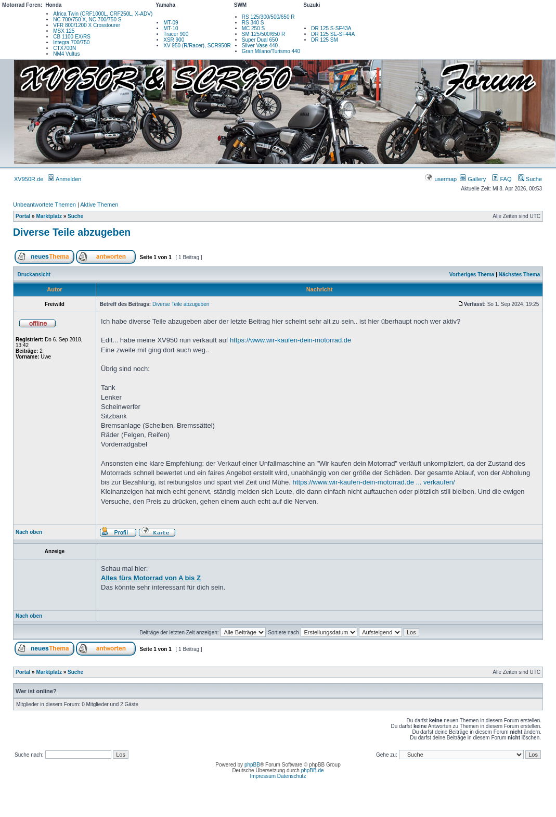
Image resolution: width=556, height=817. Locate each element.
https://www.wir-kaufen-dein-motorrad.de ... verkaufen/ (374, 482)
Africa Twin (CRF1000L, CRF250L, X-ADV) (102, 14)
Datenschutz (291, 776)
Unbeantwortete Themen (44, 204)
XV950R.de (28, 179)
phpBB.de (312, 770)
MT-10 (170, 28)
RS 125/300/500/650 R (268, 17)
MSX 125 (63, 31)
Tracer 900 (175, 34)
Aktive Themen (99, 204)
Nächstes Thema (519, 274)
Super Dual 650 (260, 40)
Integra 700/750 (71, 42)
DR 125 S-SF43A (331, 28)
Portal (23, 216)
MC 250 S (253, 28)
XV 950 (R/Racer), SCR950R (197, 45)
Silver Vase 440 (260, 45)
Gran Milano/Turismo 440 (271, 51)
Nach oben (29, 532)
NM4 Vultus (66, 54)
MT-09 (170, 22)
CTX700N (64, 48)
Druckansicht (34, 274)
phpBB (252, 765)
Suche (530, 179)
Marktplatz (48, 216)
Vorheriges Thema (472, 274)
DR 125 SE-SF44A (333, 34)
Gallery (473, 179)
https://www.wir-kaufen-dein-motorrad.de (290, 340)
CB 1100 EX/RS (71, 37)
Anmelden (64, 179)
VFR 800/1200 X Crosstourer (86, 25)
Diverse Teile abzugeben (72, 232)
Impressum (263, 776)
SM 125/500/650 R (263, 34)
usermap (441, 179)
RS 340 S (253, 22)
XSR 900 (173, 40)
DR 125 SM (324, 40)
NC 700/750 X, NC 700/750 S (87, 19)
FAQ (501, 179)
